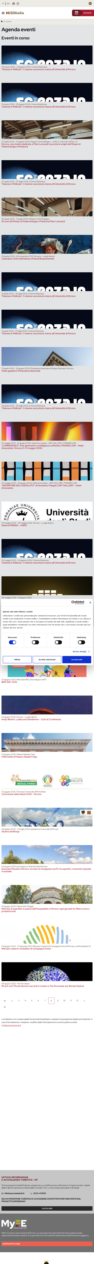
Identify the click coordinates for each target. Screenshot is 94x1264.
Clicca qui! (47, 1208)
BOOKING (83, 13)
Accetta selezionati (47, 659)
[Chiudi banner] (90, 602)
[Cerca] (90, 3)
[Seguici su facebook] (13, 3)
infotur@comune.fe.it (12, 1025)
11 (71, 1000)
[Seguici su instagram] (17, 3)
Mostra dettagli (79, 651)
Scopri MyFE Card (11, 1244)
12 (77, 1000)
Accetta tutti (76, 659)
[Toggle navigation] (3, 13)
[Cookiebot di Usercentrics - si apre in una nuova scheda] (73, 602)
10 (64, 1000)
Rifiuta (17, 659)
